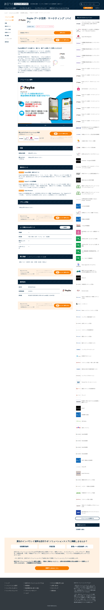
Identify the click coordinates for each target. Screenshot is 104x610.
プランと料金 (8, 29)
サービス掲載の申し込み (57, 583)
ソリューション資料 (9, 20)
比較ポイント (8, 32)
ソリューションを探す (10, 8)
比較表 (64, 227)
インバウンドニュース (40, 8)
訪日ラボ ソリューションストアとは (59, 8)
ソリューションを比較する (87, 518)
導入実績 (7, 35)
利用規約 (22, 32)
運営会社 (53, 590)
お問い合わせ (54, 585)
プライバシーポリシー (31, 590)
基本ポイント (8, 26)
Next (71, 102)
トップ (8, 583)
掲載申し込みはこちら (52, 568)
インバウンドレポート (25, 8)
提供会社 (7, 41)
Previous (21, 102)
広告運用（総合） (80, 529)
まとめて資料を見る (64, 39)
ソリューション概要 (9, 17)
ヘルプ (27, 593)
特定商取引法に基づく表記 (32, 588)
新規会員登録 (88, 7)
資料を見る (62, 32)
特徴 (6, 23)
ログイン (97, 8)
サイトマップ (54, 588)
